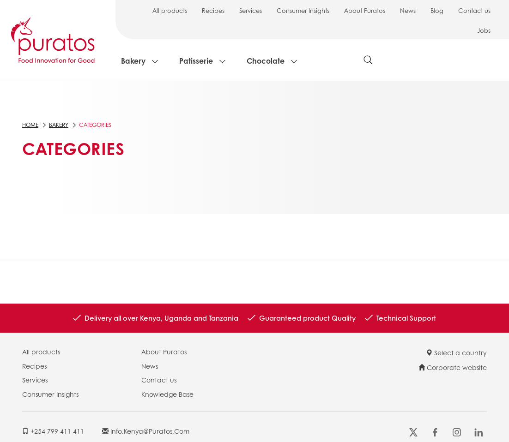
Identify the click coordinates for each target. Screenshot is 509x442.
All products (169, 10)
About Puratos (364, 10)
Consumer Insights (303, 10)
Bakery (133, 60)
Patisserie (196, 60)
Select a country (456, 352)
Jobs (484, 30)
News (408, 10)
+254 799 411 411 (53, 431)
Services (250, 10)
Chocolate (266, 60)
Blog (436, 10)
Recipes (213, 10)
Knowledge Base (167, 394)
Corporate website (452, 367)
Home (30, 125)
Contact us (474, 10)
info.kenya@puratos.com (145, 431)
